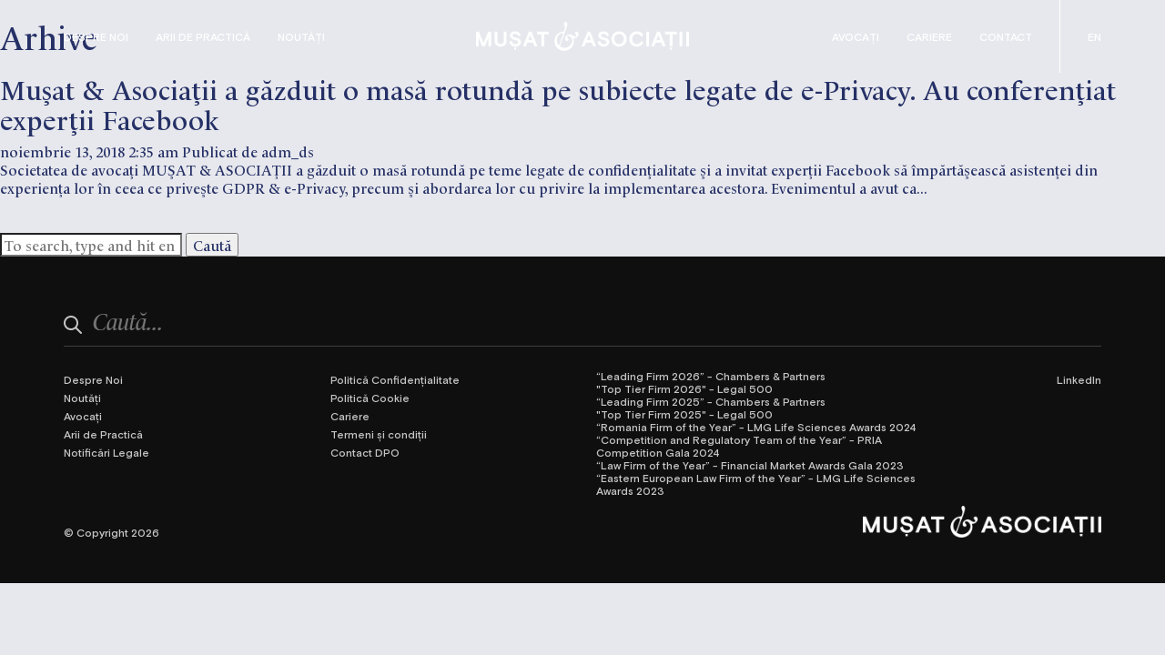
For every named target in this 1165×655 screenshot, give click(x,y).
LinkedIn (1079, 379)
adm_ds (287, 151)
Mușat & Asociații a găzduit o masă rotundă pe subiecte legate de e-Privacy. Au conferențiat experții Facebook (558, 102)
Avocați (855, 36)
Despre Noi (96, 36)
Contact (1005, 36)
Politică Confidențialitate (395, 379)
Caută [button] (212, 245)
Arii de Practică (203, 36)
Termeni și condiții (378, 434)
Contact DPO (365, 452)
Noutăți (301, 36)
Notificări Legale (106, 452)
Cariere (929, 36)
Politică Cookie (370, 397)
